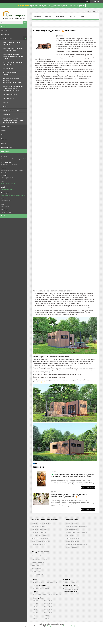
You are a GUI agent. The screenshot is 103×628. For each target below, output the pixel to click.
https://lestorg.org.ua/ (8, 184)
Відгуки (3, 143)
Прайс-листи (5, 127)
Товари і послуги (6, 38)
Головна (37, 16)
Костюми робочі (37, 556)
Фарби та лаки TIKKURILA (11, 110)
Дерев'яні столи (71, 535)
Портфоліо (4, 30)
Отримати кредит (77, 6)
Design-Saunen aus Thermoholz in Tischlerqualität (13, 63)
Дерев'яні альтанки (39, 545)
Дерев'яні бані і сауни (39, 529)
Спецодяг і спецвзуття (10, 94)
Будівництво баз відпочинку (42, 523)
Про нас (4, 139)
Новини (3, 131)
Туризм (5, 106)
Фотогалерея (5, 34)
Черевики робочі (38, 574)
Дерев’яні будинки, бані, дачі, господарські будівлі (12, 49)
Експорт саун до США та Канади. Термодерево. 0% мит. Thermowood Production (13, 120)
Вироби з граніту (8, 98)
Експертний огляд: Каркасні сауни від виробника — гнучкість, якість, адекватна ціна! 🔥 (70, 496)
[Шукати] (25, 22)
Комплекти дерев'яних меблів (76, 526)
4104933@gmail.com (7, 189)
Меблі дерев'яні (71, 523)
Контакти (60, 16)
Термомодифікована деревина (10, 73)
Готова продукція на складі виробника (12, 43)
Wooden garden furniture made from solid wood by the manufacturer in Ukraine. (13, 88)
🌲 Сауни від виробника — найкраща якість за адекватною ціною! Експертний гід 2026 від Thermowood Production (72, 475)
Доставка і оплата (7, 147)
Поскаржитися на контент (54, 626)
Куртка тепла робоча (39, 559)
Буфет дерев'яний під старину (76, 545)
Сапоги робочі (37, 568)
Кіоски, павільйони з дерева (41, 541)
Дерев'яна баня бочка (39, 532)
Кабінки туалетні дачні (40, 538)
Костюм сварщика (38, 562)
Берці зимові (36, 571)
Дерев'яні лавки (71, 529)
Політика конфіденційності (70, 626)
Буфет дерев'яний (72, 541)
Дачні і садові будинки (39, 535)
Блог (2, 135)
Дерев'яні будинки (38, 526)
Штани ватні (36, 565)
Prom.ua (61, 624)
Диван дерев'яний (72, 538)
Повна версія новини (88, 487)
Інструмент (6, 115)
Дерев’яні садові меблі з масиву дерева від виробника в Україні (13, 56)
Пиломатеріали (8, 68)
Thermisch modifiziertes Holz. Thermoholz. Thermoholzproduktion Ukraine (13, 80)
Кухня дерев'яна (72, 548)
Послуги (5, 102)
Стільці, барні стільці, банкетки (76, 532)
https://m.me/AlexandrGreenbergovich (13, 195)
